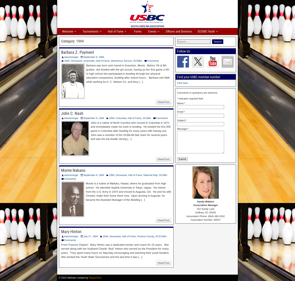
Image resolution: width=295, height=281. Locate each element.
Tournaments (90, 31)
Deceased (76, 60)
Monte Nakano (73, 170)
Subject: (182, 120)
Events (152, 31)
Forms (137, 31)
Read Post (163, 102)
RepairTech (95, 277)
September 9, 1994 (93, 57)
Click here (182, 83)
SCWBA (137, 60)
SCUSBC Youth (206, 31)
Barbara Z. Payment (77, 52)
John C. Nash (72, 113)
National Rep (150, 175)
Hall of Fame (115, 31)
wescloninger (71, 57)
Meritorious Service (121, 60)
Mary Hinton (71, 231)
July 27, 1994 (90, 236)
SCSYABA (161, 236)
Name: (181, 103)
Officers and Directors (179, 31)
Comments (153, 60)
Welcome (67, 31)
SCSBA (147, 118)
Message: (183, 128)
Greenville (88, 60)
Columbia (121, 118)
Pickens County (145, 236)
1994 (67, 60)
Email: (181, 111)
